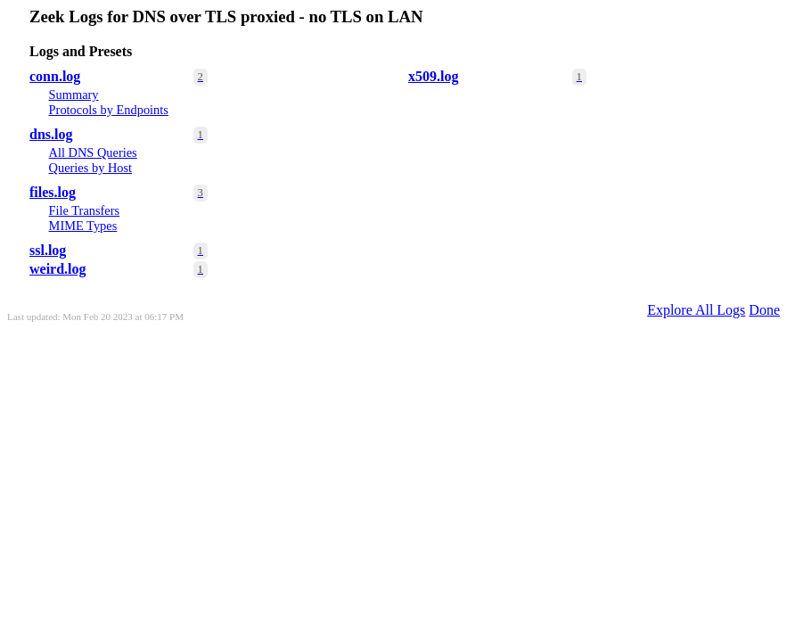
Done (764, 309)
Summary (74, 94)
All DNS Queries (93, 152)
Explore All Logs (696, 309)
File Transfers (84, 210)
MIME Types (83, 225)
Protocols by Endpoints (108, 110)
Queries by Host (91, 167)
